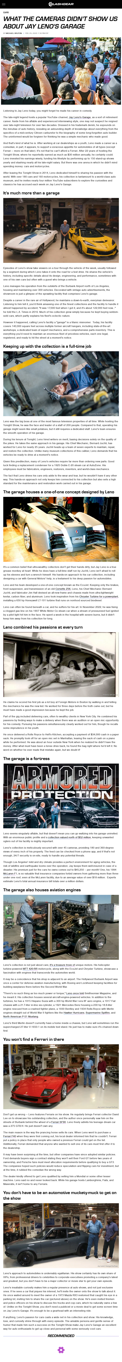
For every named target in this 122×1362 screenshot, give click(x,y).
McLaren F (9, 873)
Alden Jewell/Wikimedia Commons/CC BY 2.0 (101, 559)
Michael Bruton (14, 33)
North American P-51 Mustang (20, 1016)
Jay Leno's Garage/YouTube (107, 261)
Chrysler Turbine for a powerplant (98, 596)
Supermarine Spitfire (98, 1012)
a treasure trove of (64, 965)
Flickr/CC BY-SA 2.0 (110, 695)
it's (51, 965)
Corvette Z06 (63, 588)
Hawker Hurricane (74, 1012)
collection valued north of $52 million (69, 837)
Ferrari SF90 (58, 1122)
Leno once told (75, 993)
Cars (6, 13)
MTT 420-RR (30, 968)
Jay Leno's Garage (80, 117)
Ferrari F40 (9, 1136)
